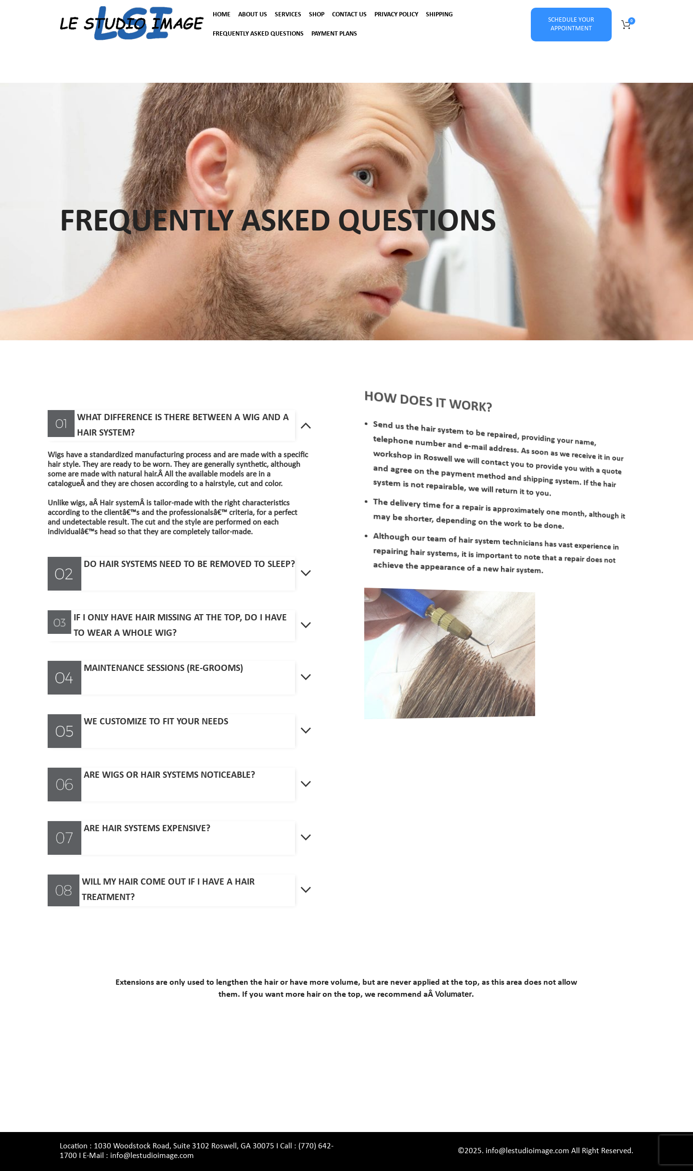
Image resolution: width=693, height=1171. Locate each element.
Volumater (453, 994)
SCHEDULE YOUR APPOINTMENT (571, 24)
